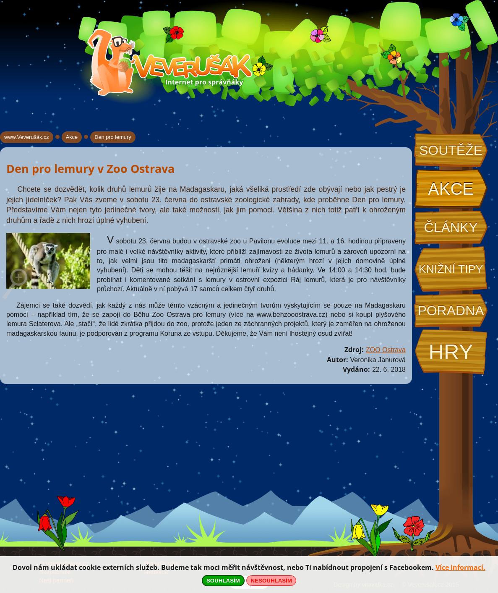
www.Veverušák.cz (26, 137)
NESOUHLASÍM (271, 580)
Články (450, 227)
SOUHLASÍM (223, 580)
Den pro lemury (112, 137)
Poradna (450, 310)
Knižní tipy (451, 269)
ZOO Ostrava (386, 349)
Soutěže (450, 150)
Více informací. (460, 567)
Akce (451, 189)
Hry (450, 352)
